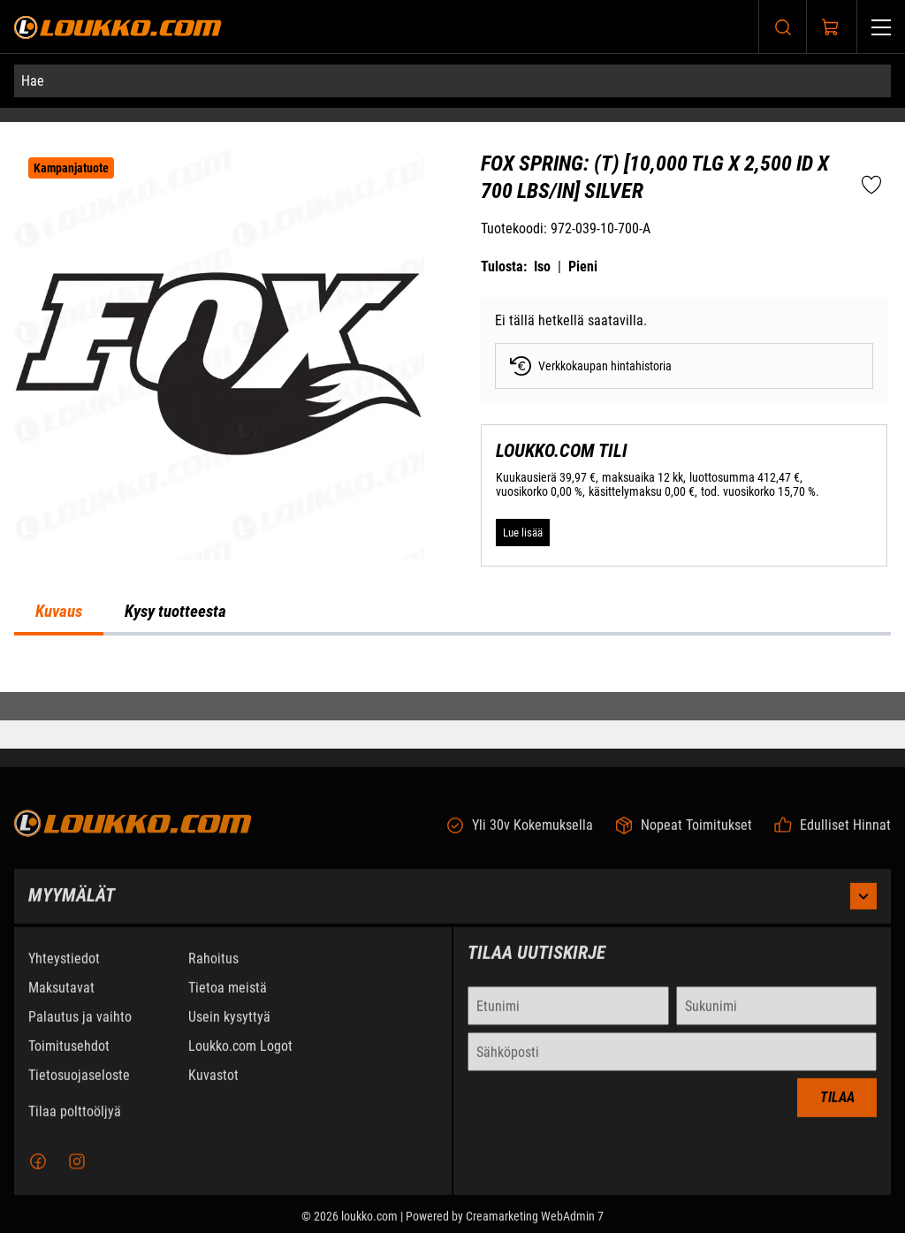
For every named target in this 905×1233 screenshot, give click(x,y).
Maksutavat (61, 1003)
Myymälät (452, 912)
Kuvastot (213, 1091)
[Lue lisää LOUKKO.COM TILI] (523, 532)
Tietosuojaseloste (79, 1091)
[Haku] (783, 27)
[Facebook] (38, 1177)
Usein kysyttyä (229, 1032)
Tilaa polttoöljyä (74, 1127)
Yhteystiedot (64, 974)
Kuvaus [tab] (58, 611)
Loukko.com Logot (240, 1062)
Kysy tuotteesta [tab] (175, 611)
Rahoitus (213, 974)
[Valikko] (881, 27)
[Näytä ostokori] (831, 27)
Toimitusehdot (69, 1062)
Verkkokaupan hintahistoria (591, 366)
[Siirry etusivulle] (118, 27)
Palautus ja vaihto (80, 1032)
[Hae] (452, 81)
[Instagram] (76, 1177)
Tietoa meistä (227, 1003)
